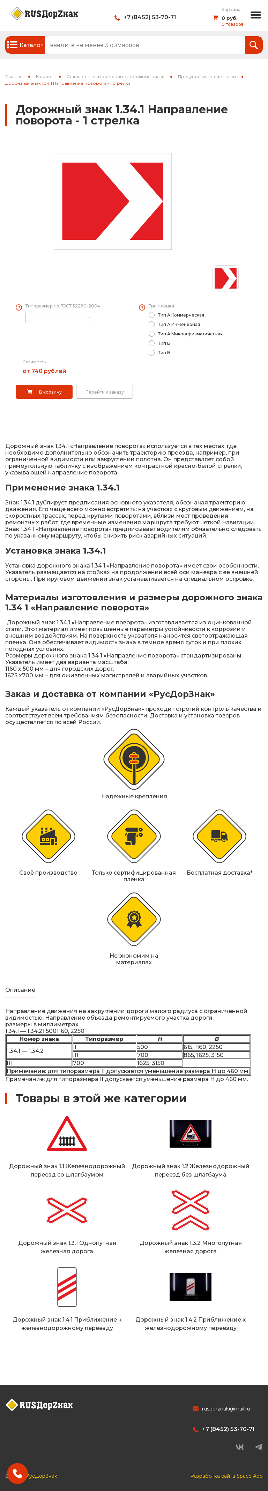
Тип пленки (161, 306)
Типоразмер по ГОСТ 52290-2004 (62, 306)
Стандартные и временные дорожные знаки (116, 76)
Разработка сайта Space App (226, 1474)
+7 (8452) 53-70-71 (150, 17)
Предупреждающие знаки (207, 76)
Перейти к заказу (104, 392)
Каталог (44, 76)
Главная (14, 76)
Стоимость (34, 361)
